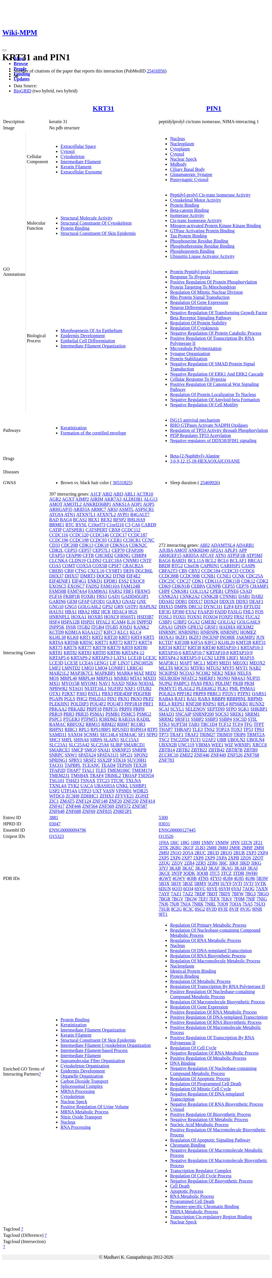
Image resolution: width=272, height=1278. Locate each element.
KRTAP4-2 (169, 657)
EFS (239, 606)
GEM (72, 601)
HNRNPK (209, 632)
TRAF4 (96, 775)
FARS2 (115, 591)
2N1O (175, 852)
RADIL (143, 719)
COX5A (83, 565)
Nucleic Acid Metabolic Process (199, 1124)
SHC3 (54, 739)
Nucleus (177, 138)
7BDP (199, 893)
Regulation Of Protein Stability (198, 322)
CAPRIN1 (209, 565)
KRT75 (56, 647)
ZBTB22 (199, 749)
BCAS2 (80, 519)
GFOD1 (97, 601)
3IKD (244, 863)
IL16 (131, 622)
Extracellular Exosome (81, 171)
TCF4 (237, 724)
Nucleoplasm (182, 143)
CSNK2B (209, 596)
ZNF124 (83, 801)
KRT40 (209, 647)
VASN (109, 790)
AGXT (68, 499)
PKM (249, 683)
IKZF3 (195, 637)
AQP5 (148, 504)
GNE (141, 601)
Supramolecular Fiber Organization (93, 1060)
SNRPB (139, 749)
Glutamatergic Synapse (191, 174)
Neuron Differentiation (191, 307)
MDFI (212, 662)
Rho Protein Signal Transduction (199, 297)
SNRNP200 (203, 714)
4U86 (250, 878)
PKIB (238, 683)
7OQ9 (222, 904)
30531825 (122, 482)
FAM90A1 (98, 591)
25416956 (156, 71)
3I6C (223, 863)
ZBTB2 (183, 749)
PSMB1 (112, 714)
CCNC (148, 540)
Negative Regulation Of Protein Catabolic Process (215, 333)
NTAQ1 (76, 688)
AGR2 (55, 499)
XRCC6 (259, 744)
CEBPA (198, 586)
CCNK (238, 575)
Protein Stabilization (188, 358)
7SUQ (259, 904)
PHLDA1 (97, 698)
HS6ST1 (128, 616)
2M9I (259, 847)
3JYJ (163, 868)
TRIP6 (239, 734)
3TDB (238, 873)
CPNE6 (232, 591)
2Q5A (187, 852)
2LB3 (200, 847)
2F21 (258, 842)
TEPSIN (124, 765)
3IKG (256, 863)
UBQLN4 (255, 739)
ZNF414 (147, 801)
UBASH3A (104, 785)
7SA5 (247, 904)
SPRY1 (75, 760)
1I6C (174, 842)
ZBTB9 (251, 749)
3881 (53, 817)
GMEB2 (208, 622)
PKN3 (136, 698)
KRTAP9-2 (80, 657)
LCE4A (86, 662)
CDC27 (184, 581)
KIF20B (182, 642)
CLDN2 (94, 560)
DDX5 (242, 601)
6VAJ (236, 888)
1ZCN (246, 842)
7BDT (212, 893)
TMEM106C (119, 770)
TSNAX (87, 780)
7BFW (238, 893)
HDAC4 (119, 611)
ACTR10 (144, 494)
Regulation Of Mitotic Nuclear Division (206, 292)
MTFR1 (197, 668)
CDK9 (165, 586)
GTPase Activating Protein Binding (202, 230)
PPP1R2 (184, 693)
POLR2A (167, 693)
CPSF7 (115, 565)
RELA (164, 703)
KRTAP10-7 (193, 652)
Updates (22, 78)
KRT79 (114, 647)
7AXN (262, 888)
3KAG (227, 868)
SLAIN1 (111, 739)
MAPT (186, 662)
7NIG (262, 898)
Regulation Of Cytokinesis (194, 328)
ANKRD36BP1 (97, 504)
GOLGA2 (227, 622)
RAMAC (57, 724)
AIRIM (96, 499)
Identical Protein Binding (193, 971)
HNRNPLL (59, 616)
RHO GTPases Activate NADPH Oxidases (209, 425)
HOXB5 (95, 616)
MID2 (150, 673)
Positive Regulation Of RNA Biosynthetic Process (215, 1022)
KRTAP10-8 (217, 652)
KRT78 (99, 647)
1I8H (195, 842)
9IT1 (163, 914)
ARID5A (190, 555)
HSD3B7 (145, 616)
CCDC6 (247, 570)
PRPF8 (199, 693)
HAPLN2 (148, 606)
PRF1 (148, 703)
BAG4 (66, 519)
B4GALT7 (140, 514)
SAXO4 (75, 734)
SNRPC (56, 755)
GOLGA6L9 (248, 622)
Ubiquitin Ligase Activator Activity (202, 256)
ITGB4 (97, 627)
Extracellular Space (78, 146)
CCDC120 (79, 535)
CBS (183, 570)
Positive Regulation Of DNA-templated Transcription (218, 1017)
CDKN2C (138, 545)
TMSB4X (80, 775)
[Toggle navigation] (4, 50)
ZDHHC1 (89, 796)
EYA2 (191, 611)
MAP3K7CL (82, 673)
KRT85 (99, 652)
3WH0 (251, 873)
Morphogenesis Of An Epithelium (91, 330)
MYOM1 (89, 683)
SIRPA (96, 739)
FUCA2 (252, 616)
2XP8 (198, 858)
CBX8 (114, 529)
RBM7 (123, 724)
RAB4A (166, 698)
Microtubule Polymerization (195, 348)
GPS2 (107, 606)
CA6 (136, 524)
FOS (259, 611)
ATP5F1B (236, 555)
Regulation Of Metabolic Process (200, 981)
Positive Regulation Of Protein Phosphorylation (213, 281)
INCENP (210, 637)
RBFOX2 (75, 724)
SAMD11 (58, 734)
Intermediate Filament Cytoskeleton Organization (106, 1045)
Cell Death (180, 1186)
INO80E (227, 637)
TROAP (129, 775)
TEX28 (139, 765)
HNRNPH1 (188, 632)
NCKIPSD (168, 673)
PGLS (69, 698)
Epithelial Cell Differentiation (88, 340)
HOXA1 (78, 616)
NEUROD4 (169, 678)
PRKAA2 (58, 709)
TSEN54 (146, 775)
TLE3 (197, 729)
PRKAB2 (76, 709)
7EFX (214, 898)
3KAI (252, 868)
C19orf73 (96, 524)
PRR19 (55, 714)
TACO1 (56, 765)
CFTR (88, 555)
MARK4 (125, 673)
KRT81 (56, 652)
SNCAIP (183, 714)
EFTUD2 (252, 606)
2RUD (213, 852)
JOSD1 (125, 627)
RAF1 (180, 698)
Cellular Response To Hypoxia (198, 379)
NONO (223, 678)
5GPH (213, 883)
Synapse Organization (190, 353)
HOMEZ (248, 632)
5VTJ (248, 883)
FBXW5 (142, 591)
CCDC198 (79, 540)
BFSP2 (119, 519)
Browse (21, 63)
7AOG (248, 888)
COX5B (99, 565)
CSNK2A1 (168, 596)
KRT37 (179, 647)
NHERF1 (207, 678)
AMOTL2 (72, 504)
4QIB (191, 878)
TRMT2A (256, 734)
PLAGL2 (186, 688)
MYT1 (242, 668)
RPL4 (222, 703)
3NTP (176, 873)
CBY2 (194, 570)
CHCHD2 (104, 555)
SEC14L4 (109, 734)
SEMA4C (128, 734)
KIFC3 (109, 632)
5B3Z (187, 883)
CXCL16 (96, 570)
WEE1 (217, 744)
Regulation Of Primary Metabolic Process (208, 925)
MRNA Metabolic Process (85, 1111)
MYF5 (228, 668)
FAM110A (110, 586)
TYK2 (73, 785)
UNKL (122, 785)
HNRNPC (168, 632)
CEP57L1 (102, 550)
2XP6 (175, 858)
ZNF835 (104, 811)
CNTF (146, 560)
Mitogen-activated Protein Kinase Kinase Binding (215, 225)
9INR (257, 909)
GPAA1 (166, 627)
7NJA (185, 904)
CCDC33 (230, 570)
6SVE (212, 888)
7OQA (235, 904)
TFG (248, 724)
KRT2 (97, 637)
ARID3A (81, 509)
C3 (127, 524)
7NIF (251, 898)
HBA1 (71, 611)
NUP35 (253, 678)
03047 (55, 823)
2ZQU (164, 863)
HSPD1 (88, 622)
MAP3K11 (168, 662)
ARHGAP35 (60, 509)
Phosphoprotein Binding (192, 251)
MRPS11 (104, 678)
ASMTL (126, 509)
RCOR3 (138, 724)
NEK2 (217, 673)
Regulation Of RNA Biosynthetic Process (208, 955)
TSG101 (57, 780)
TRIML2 (113, 775)
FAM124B (130, 586)
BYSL (81, 524)
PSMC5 (128, 714)
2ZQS (245, 858)
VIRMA (202, 744)
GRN (119, 606)
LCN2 (207, 657)
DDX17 (195, 601)
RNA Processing (76, 1127)
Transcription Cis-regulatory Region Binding (211, 1216)
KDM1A (73, 632)
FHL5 (248, 611)
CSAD (246, 591)
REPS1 (177, 703)
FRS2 (239, 616)
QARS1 (259, 693)
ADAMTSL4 (223, 545)
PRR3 (68, 714)
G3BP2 (180, 622)
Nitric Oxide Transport (81, 1117)
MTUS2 (213, 668)
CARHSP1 (230, 565)
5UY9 (225, 883)
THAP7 (74, 770)
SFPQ (152, 734)
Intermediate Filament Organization (93, 345)
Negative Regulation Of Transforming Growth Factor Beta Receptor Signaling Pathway (218, 315)
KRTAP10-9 (241, 652)
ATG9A (56, 514)
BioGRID (22, 90)
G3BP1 (165, 622)
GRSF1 (211, 627)
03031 (164, 823)
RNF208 (194, 703)
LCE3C (150, 657)
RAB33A (127, 719)
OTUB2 (144, 688)
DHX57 (72, 575)
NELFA (244, 673)
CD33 (54, 545)
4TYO (215, 878)
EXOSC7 (75, 586)
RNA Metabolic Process (192, 1196)
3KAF (214, 868)
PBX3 (107, 693)
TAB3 (194, 724)
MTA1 (136, 678)
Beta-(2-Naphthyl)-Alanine (194, 455)
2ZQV (177, 863)
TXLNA (133, 780)
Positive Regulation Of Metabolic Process (208, 1058)
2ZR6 (212, 863)
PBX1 (208, 683)
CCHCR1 (132, 540)
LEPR (219, 657)
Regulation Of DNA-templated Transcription (211, 950)
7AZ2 (187, 893)
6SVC (199, 888)
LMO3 (88, 668)
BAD (54, 519)
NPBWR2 (58, 688)
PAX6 (196, 683)
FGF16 (55, 596)
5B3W (262, 878)
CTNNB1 (228, 596)
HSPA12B (70, 622)
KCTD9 (56, 632)
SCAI (164, 709)
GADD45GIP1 (135, 596)
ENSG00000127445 (177, 830)
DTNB (119, 575)
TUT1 (195, 739)
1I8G (185, 842)
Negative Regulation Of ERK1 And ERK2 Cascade (216, 374)
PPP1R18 (133, 703)
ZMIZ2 (186, 755)
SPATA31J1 (108, 755)
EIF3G (165, 611)
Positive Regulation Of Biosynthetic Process (210, 1114)
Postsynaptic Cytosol (189, 179)
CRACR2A (132, 565)
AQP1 (136, 504)
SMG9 (90, 749)
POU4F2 (98, 703)
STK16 (119, 760)
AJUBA (166, 550)
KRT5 (148, 637)
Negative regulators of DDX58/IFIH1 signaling (213, 440)
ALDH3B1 (132, 499)
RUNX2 (256, 703)
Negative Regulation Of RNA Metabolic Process (214, 1053)
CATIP (55, 529)
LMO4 (101, 668)
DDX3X (227, 601)
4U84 (228, 878)
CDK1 (198, 581)
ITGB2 (83, 627)
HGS (132, 611)
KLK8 (73, 637)
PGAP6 (56, 698)
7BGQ (263, 893)
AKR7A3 (112, 499)
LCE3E (71, 662)
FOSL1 (165, 616)
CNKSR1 (179, 591)
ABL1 (130, 494)
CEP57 (84, 550)
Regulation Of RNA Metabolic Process (205, 940)
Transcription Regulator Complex (200, 1170)
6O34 (188, 888)
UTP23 (84, 790)
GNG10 (56, 606)
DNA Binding (182, 1063)
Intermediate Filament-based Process (94, 1050)
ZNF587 (139, 806)
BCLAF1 (238, 560)
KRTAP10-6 (170, 652)
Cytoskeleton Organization (85, 1065)
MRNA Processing (78, 1091)
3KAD (201, 868)
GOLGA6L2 (89, 606)
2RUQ (226, 852)
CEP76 (242, 586)
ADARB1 (245, 545)
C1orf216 (115, 524)
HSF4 (54, 622)
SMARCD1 (134, 744)
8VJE (223, 909)
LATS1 (120, 657)
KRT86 (114, 652)
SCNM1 (91, 734)
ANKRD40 (198, 550)
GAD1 (114, 596)
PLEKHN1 (59, 703)
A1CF (95, 494)
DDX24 (211, 601)
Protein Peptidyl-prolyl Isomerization (204, 271)
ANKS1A (121, 504)
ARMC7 (98, 509)
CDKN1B (181, 586)
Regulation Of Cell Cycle (193, 1047)
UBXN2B (168, 744)
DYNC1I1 (213, 606)
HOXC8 (111, 616)
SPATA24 (87, 755)
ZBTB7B (234, 749)
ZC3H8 (72, 796)
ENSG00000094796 (67, 830)
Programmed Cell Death (192, 1201)
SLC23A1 (58, 744)
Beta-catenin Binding (189, 210)
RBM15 (93, 724)
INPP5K (57, 627)
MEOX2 (257, 662)
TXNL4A (58, 785)
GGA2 (194, 622)
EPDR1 (110, 581)
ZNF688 (73, 811)
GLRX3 (113, 601)
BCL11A (196, 560)
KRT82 (70, 652)
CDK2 (262, 581)
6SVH (224, 888)
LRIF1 (233, 657)
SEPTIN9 (216, 709)
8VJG (245, 909)
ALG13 (150, 499)
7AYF (164, 893)
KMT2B (243, 642)
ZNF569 (106, 806)
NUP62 (165, 683)
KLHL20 (226, 642)
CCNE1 (224, 575)
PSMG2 (144, 714)
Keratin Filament (76, 166)
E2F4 (229, 606)
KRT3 (124, 637)
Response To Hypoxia (190, 276)
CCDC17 (118, 535)
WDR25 (140, 790)
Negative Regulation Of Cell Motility (204, 404)
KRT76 (70, 647)
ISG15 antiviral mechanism (195, 420)
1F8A (164, 842)
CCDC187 (138, 535)
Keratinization (74, 427)
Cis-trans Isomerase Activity (196, 220)
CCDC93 (98, 540)
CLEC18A (112, 560)
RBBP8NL (236, 698)
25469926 (209, 482)
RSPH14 (138, 729)
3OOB (202, 873)
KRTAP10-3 (251, 647)
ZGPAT (142, 796)
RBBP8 (218, 698)
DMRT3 (87, 575)
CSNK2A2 (190, 596)
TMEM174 (142, 770)
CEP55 (71, 550)
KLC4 (135, 632)
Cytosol (68, 151)
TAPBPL (73, 765)
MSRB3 (121, 678)
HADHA (227, 627)
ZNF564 (89, 806)
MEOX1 (240, 662)
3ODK (189, 873)
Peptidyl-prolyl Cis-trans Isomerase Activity (210, 194)
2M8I (211, 847)
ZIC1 (54, 801)
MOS (54, 678)
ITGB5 (111, 627)
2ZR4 (189, 863)
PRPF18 (93, 709)
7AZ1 (176, 893)
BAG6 (165, 560)
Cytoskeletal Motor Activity (195, 200)
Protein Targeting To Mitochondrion (203, 287)
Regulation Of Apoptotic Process (200, 1078)
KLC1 (123, 632)
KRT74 (145, 642)
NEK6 (131, 683)
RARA (204, 698)
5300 (163, 817)
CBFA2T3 (168, 570)
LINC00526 (142, 662)
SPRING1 (58, 760)
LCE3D (56, 662)
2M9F (247, 847)
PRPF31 (110, 709)
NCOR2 (203, 673)
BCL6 (223, 560)
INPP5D (144, 622)
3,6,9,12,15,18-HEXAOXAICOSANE (205, 461)
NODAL (146, 683)
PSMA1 (97, 714)
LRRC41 (135, 668)
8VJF (234, 909)
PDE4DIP (123, 693)
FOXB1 (88, 596)
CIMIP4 (139, 555)
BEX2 (106, 519)
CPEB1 (217, 591)
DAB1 (244, 596)
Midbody (178, 164)
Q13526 (166, 836)
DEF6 (128, 570)
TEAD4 (108, 765)
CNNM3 (131, 560)
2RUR (239, 852)
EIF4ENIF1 (60, 581)
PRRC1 (214, 693)
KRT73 (130, 642)
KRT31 (103, 108)
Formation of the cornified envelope (93, 432)
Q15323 (56, 836)
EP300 (178, 611)
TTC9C (118, 780)
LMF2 (55, 668)
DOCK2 (104, 575)
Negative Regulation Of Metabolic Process (209, 1119)
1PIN (235, 842)
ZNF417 (57, 806)
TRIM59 (224, 734)
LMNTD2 (71, 668)
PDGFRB (142, 693)
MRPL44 (86, 678)
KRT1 (85, 637)
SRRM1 (252, 714)
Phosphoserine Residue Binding (199, 241)
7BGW (190, 898)
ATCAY (207, 555)
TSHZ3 (72, 780)
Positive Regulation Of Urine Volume (95, 1106)
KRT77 (85, 647)
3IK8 (233, 863)
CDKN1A (119, 545)
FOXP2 (226, 616)
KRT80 (140, 647)
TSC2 (164, 739)
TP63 (259, 729)
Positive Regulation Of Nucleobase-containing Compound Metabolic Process (212, 994)
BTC (69, 524)
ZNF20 (115, 801)
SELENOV (195, 709)
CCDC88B (168, 575)
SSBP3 (211, 719)
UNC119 (186, 744)
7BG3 (250, 893)
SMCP (77, 749)
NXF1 (130, 688)
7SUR (164, 909)
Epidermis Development (83, 335)
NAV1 (105, 683)
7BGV (177, 898)
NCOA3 (186, 673)
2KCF (188, 847)
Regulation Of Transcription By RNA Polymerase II (217, 986)
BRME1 (56, 524)
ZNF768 (251, 755)
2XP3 (251, 852)
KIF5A (196, 642)
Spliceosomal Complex (82, 1086)
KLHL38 (57, 637)
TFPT (259, 724)
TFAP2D (57, 770)
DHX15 (166, 606)
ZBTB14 (167, 749)
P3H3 (81, 693)
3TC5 (214, 873)
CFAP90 (74, 555)
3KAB (175, 868)
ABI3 (118, 494)
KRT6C (87, 642)
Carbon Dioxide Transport (84, 1081)
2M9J (164, 852)
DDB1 (181, 601)
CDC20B (69, 545)
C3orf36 (191, 565)
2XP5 (164, 858)
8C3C (188, 909)
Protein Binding (75, 228)
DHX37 (56, 575)
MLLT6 (166, 668)
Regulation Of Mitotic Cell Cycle (200, 1088)
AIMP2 (82, 499)
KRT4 (136, 637)
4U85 (239, 878)
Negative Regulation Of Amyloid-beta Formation (215, 399)
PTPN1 (244, 693)
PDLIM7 (223, 683)
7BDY (225, 893)
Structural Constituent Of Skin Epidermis (98, 233)
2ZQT (257, 858)
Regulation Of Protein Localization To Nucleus (213, 394)
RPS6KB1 (238, 703)
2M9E (234, 847)
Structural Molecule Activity (87, 218)
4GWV (179, 878)
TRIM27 (207, 734)
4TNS (203, 878)
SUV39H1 (137, 760)
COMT (68, 565)
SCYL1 (177, 709)
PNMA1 (247, 688)
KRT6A (56, 642)
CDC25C (167, 581)
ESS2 (124, 581)
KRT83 (85, 652)
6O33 (177, 888)
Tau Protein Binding (188, 235)
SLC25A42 (79, 744)
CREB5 (56, 570)
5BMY (200, 883)
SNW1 (71, 755)
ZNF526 (234, 755)
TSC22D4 (179, 739)
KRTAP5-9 (190, 657)
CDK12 (248, 581)
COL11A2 (199, 591)
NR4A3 (238, 678)
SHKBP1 (258, 709)
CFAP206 (135, 550)
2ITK (164, 847)
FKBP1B (71, 596)
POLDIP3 (79, 703)
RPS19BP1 (100, 729)
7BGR (164, 898)
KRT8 (127, 647)
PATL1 (94, 693)
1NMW (222, 842)
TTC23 (103, 780)
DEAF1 (256, 601)
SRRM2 (166, 719)
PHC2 (82, 698)
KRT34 (165, 647)
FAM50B (57, 591)
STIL (252, 719)
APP (243, 550)
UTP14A (69, 790)
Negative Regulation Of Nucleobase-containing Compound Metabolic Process (213, 1071)
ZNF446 (73, 806)
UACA (86, 785)
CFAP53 (57, 555)
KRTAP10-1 (228, 647)
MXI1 (54, 683)
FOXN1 (194, 616)
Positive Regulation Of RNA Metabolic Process (213, 1012)
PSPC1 (55, 719)
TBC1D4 (208, 724)
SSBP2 (197, 719)
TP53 (248, 729)
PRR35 (81, 714)
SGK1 (243, 709)
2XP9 (210, 858)
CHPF (164, 591)
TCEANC (91, 765)
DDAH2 (166, 601)
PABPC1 (181, 683)
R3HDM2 (108, 719)
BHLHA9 (136, 519)
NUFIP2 (115, 688)
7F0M (239, 898)
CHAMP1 (259, 586)
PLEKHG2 (206, 688)
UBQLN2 (236, 739)
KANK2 (141, 627)
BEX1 (93, 519)
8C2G (176, 909)
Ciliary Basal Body (187, 169)
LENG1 (101, 662)
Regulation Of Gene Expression (199, 302)
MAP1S (247, 657)
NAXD (117, 683)
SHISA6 (81, 739)
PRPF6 (125, 709)
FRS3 (102, 596)
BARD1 (179, 560)
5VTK (260, 883)
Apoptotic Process (186, 1191)
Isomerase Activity (187, 215)
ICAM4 (118, 622)
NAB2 (255, 668)
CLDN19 (77, 560)
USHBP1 (138, 785)
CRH (69, 570)
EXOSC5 (57, 586)
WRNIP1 (242, 744)
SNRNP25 (121, 749)
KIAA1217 (92, 632)
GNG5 (71, 606)
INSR (71, 627)
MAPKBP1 (105, 673)
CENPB (213, 586)
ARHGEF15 (170, 555)
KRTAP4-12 (133, 652)
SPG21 (126, 755)
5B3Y (176, 883)
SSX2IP (104, 760)
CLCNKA (58, 560)
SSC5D (240, 719)
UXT (97, 790)
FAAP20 (206, 611)
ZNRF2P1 (122, 811)
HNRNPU (229, 632)
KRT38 (194, 647)
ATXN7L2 (106, 514)
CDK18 (101, 545)
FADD (221, 611)
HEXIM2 (245, 627)
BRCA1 (255, 560)
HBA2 (84, 611)
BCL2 (210, 560)
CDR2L (56, 550)
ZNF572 (123, 806)
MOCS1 (181, 668)
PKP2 (148, 698)
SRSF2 (89, 760)
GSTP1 (131, 606)
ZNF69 (88, 811)
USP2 (54, 790)
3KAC (188, 868)
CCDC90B (190, 575)
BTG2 (177, 565)
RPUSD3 (120, 729)
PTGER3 (71, 719)
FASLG (235, 611)
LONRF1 (117, 668)
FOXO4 (210, 616)
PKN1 (123, 698)
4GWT (165, 878)
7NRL (210, 904)
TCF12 (224, 724)
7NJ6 (163, 904)
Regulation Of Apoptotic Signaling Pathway (210, 1140)
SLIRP (116, 744)
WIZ (229, 744)
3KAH (240, 868)
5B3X (164, 883)
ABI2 (107, 494)
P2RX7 (68, 693)
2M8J (223, 847)
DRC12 (195, 606)
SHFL (66, 739)
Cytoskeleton (72, 156)
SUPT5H (179, 724)
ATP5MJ (254, 555)
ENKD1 (95, 581)
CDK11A (213, 581)
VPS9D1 (124, 790)
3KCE (164, 873)
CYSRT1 (113, 570)
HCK (106, 611)
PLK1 (222, 688)
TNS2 (209, 729)
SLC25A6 (100, 744)
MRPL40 (68, 678)
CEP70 (118, 550)
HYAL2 (103, 622)
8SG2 (200, 909)
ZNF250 (130, 801)
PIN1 (213, 108)
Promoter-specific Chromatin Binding (204, 1206)
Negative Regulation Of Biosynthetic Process (211, 1180)
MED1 (225, 662)
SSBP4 (225, 719)
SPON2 (141, 755)
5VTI (237, 883)
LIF (113, 662)
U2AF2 (209, 739)
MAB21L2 (59, 673)
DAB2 (257, 596)
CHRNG (122, 555)
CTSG (81, 570)
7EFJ (203, 898)
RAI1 (192, 698)
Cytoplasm (180, 148)
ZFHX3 (106, 796)
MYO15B (70, 683)
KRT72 (116, 642)
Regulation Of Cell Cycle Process (200, 1175)
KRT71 (101, 642)
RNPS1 (209, 703)
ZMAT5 (67, 801)
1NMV (207, 842)
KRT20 (111, 637)
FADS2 (92, 586)
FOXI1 (179, 616)
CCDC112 (130, 529)
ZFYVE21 (124, 796)
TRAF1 (177, 734)
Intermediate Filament (81, 161)
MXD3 (149, 678)
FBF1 (128, 591)
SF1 (142, 734)
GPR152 (195, 627)
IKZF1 (181, 637)
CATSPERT (96, 529)
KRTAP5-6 (59, 657)
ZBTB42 (216, 749)
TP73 (164, 734)
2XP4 (263, 852)
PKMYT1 (168, 688)
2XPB (233, 858)
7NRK (198, 904)
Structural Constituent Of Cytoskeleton (96, 223)
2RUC (200, 852)
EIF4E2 (133, 575)
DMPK (180, 606)
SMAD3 (166, 714)
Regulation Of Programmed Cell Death (205, 1083)
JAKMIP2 (245, 637)
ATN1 (69, 514)
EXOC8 (137, 581)
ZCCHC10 (168, 755)
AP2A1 (216, 550)
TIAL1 (88, 770)
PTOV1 (229, 693)
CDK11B (231, 581)
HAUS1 (56, 611)
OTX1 (55, 693)
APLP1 (231, 550)
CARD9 (148, 524)
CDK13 (86, 545)
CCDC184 (211, 570)
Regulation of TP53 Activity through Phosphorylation (219, 430)
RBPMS (255, 698)
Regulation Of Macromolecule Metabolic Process (215, 960)
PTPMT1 (89, 719)
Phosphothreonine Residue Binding (202, 246)
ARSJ (112, 509)
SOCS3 (222, 714)
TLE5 (100, 770)
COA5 (55, 565)
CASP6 (248, 565)
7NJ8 (174, 904)
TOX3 (236, 729)
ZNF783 (166, 760)
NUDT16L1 (95, 688)
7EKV (226, 898)
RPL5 (84, 729)
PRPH (139, 709)
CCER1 (115, 540)
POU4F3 (115, 703)
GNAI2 (129, 601)
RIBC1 (71, 729)
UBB (221, 739)
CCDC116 (58, 535)
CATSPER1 (73, 529)
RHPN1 (56, 729)
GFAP (83, 601)
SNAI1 (103, 749)
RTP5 (152, 729)
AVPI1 (123, 514)
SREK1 (237, 714)
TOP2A (223, 729)
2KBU (176, 847)
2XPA (221, 858)
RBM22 (108, 724)
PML (233, 688)
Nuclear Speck (183, 159)
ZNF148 (99, 801)
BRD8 (164, 565)
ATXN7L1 (85, 514)
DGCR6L (144, 570)
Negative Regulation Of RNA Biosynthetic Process (216, 1104)
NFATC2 (189, 678)
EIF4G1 (79, 581)
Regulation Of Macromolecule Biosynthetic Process (217, 1001)
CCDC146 (99, 535)
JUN (260, 637)
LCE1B (135, 657)
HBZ (95, 611)
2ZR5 (201, 863)
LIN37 (124, 662)
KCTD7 (166, 642)
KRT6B (72, 642)
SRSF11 (182, 719)
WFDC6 (57, 796)
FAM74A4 (77, 591)
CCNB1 (208, 575)
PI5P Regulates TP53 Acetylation (200, 435)
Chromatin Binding (187, 1145)
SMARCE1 (59, 749)
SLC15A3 (129, 739)
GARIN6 (57, 601)
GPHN (180, 627)
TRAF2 (191, 734)
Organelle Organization (82, 1076)
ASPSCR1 (144, 509)
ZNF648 (57, 811)
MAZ (139, 673)
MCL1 (199, 662)
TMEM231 (59, 775)
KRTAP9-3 (102, 657)
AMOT (56, 504)
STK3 (164, 724)
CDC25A (254, 575)
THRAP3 (182, 729)
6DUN (165, 888)
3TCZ (226, 873)
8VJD (211, 909)
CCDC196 (58, 540)
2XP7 (187, 858)
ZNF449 (218, 755)
